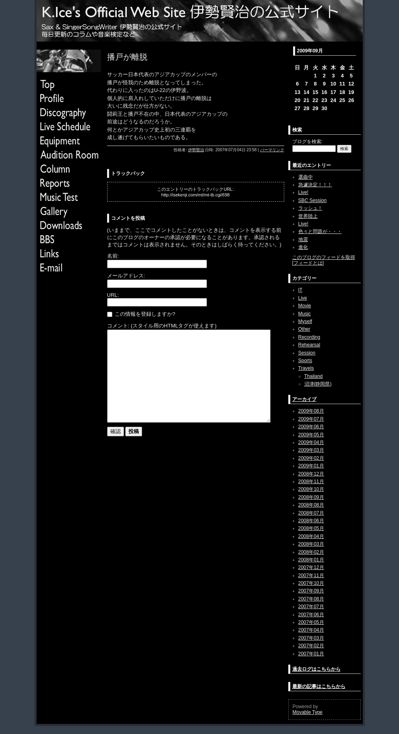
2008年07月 (311, 513)
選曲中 (305, 177)
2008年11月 (311, 481)
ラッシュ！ (310, 208)
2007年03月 (311, 638)
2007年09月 (311, 591)
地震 (303, 239)
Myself (305, 321)
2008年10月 (311, 489)
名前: (113, 256)
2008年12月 (311, 474)
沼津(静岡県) (318, 384)
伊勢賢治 (196, 150)
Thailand (313, 376)
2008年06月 (311, 520)
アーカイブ (304, 399)
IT (300, 290)
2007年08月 (311, 599)
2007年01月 (311, 654)
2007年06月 (311, 614)
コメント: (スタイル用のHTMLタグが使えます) (162, 326)
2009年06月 (311, 427)
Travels (306, 368)
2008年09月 (311, 497)
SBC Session (312, 200)
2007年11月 (311, 575)
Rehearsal (309, 345)
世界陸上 (308, 216)
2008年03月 (311, 544)
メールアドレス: (126, 276)
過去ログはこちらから (316, 669)
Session (307, 353)
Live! (303, 192)
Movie (304, 306)
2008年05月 (311, 528)
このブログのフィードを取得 (323, 257)
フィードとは (308, 263)
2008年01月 (311, 560)
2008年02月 (311, 552)
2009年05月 (311, 435)
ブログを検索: (307, 141)
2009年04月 (311, 442)
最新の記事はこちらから (318, 686)
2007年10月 (311, 583)
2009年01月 (311, 466)
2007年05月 (311, 622)
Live (302, 298)
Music (304, 314)
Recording (309, 337)
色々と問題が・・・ (320, 231)
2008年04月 (311, 536)
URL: (113, 295)
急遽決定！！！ (315, 185)
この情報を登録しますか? (141, 314)
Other (304, 329)
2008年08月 (311, 505)
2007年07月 (311, 606)
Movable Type (308, 712)
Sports (305, 360)
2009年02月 (311, 458)
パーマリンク (272, 150)
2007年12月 (311, 567)
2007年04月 (311, 630)
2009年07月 (311, 419)
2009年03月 (311, 450)
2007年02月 (311, 646)
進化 (303, 247)
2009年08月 (311, 411)
